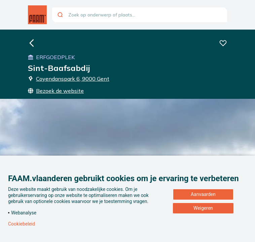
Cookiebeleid (21, 224)
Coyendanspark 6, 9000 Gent (68, 78)
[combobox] (139, 14)
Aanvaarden (203, 194)
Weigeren (203, 208)
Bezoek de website (56, 90)
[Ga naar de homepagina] (37, 14)
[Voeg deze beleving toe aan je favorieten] (223, 43)
